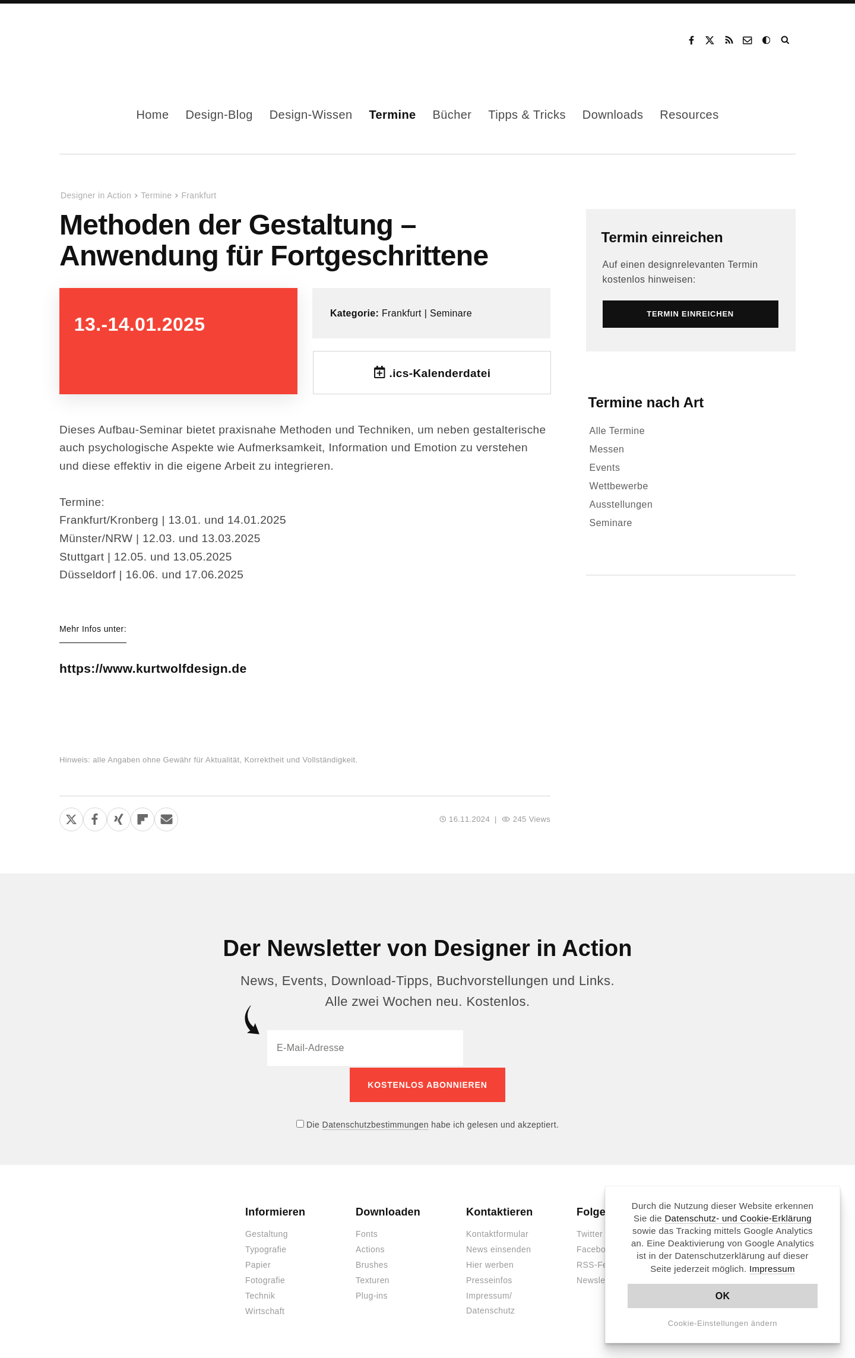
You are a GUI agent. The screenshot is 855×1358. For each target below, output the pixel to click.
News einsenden (498, 1248)
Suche (786, 40)
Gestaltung (266, 1232)
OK (722, 1296)
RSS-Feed (597, 1263)
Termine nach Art (646, 402)
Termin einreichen (662, 237)
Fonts (367, 1232)
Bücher (452, 114)
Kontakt (748, 40)
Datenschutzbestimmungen (375, 1123)
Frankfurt (198, 195)
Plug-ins (372, 1294)
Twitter (590, 1232)
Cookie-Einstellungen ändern (723, 1323)
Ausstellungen (621, 504)
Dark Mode (767, 40)
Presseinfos (489, 1279)
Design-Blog (218, 114)
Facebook (691, 40)
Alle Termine (617, 431)
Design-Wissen (311, 114)
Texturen (373, 1279)
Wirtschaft (264, 1310)
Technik (260, 1294)
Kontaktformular (497, 1232)
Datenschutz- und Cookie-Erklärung (738, 1218)
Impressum (772, 1269)
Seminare (451, 313)
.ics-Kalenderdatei (439, 373)
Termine (392, 114)
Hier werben (490, 1263)
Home (152, 114)
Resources (689, 114)
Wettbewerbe (619, 486)
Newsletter (597, 1279)
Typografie (266, 1248)
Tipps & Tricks (526, 114)
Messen (607, 449)
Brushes (372, 1263)
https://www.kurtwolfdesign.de (165, 668)
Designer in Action (121, 40)
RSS (729, 40)
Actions (370, 1248)
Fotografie (265, 1279)
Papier (258, 1263)
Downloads (613, 114)
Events (605, 468)
